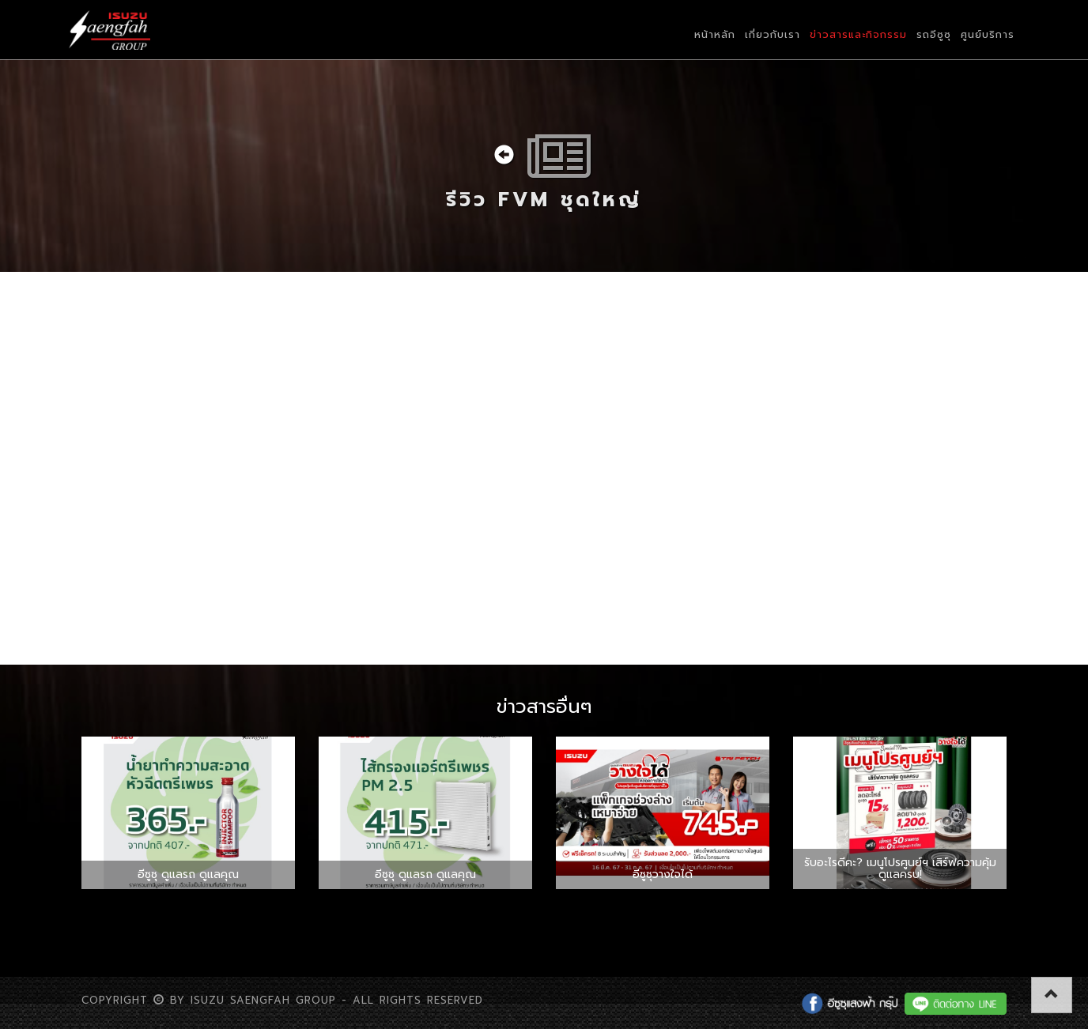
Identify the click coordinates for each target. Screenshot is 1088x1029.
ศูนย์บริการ (987, 34)
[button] (1051, 995)
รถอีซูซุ (933, 34)
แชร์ (102, 600)
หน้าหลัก (714, 34)
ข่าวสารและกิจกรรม (858, 34)
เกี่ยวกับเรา (772, 34)
